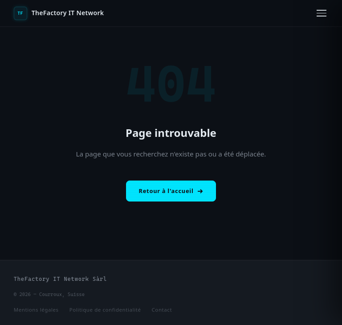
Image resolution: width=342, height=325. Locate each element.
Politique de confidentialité (105, 309)
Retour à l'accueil (171, 191)
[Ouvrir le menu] (321, 13)
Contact (162, 309)
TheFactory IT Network (59, 13)
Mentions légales (36, 309)
